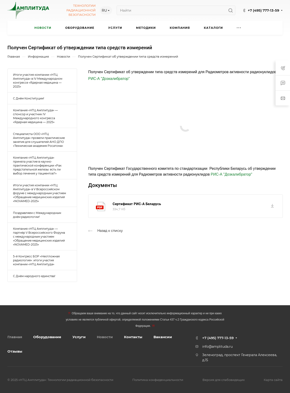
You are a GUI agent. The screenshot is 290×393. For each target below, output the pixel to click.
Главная (14, 337)
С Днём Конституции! (28, 98)
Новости (105, 337)
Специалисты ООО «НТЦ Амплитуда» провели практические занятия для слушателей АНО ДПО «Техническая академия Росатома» (39, 139)
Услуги (79, 337)
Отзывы (14, 351)
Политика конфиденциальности (157, 380)
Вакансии (162, 337)
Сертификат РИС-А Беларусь (137, 204)
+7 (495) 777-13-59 (263, 10)
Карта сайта (273, 380)
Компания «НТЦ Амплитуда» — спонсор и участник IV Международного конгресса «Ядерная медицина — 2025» (35, 116)
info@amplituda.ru (217, 346)
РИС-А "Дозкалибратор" (109, 79)
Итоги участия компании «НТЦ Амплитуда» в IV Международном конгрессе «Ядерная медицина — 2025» (37, 80)
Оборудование (47, 337)
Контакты (133, 337)
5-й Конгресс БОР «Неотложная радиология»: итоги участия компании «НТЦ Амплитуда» (36, 260)
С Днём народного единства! (34, 276)
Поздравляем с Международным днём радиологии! (37, 215)
